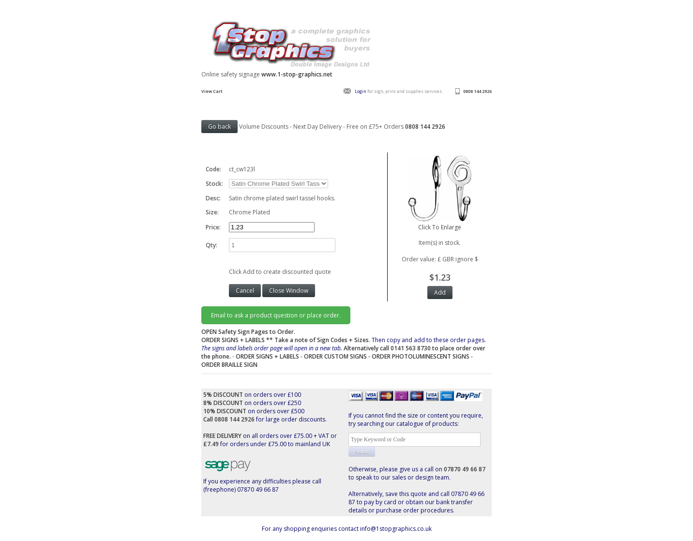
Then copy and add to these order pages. (343, 348)
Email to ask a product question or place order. (276, 315)
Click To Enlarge (439, 223)
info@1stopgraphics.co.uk (396, 529)
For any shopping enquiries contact (311, 529)
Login (360, 91)
